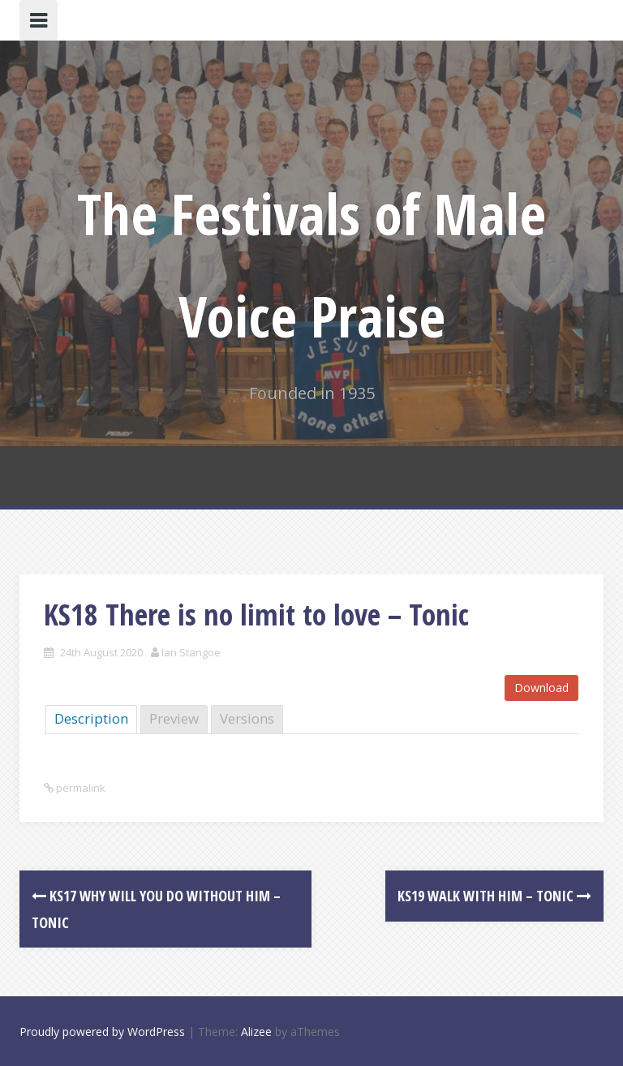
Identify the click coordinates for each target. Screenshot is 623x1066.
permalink (79, 787)
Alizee (256, 1031)
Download (541, 687)
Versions (247, 718)
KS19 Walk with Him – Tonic (494, 895)
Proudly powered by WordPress (102, 1031)
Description (91, 718)
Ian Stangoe (191, 652)
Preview (174, 718)
